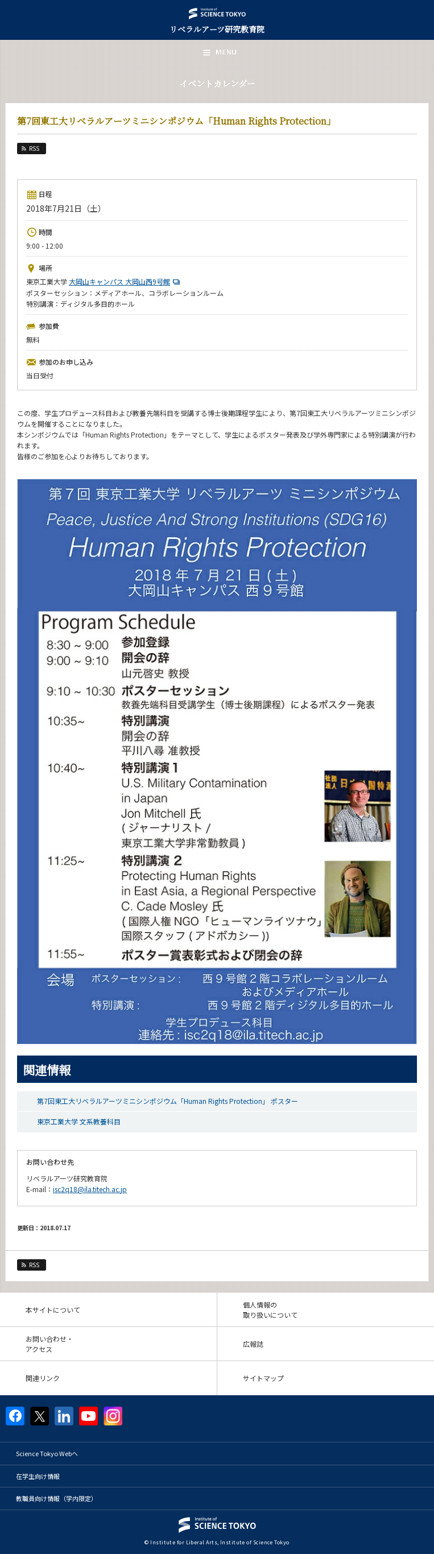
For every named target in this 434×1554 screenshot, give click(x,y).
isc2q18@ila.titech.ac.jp (90, 1189)
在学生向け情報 (38, 1476)
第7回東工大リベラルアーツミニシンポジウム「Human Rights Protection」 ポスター (167, 1101)
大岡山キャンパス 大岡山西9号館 (126, 281)
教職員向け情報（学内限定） (56, 1498)
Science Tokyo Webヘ (47, 1453)
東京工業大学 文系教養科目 (79, 1121)
